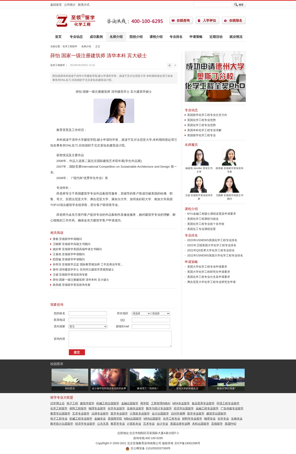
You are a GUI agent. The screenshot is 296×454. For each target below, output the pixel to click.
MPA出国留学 (152, 418)
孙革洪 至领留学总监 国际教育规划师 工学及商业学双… (88, 264)
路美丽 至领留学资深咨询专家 (72, 284)
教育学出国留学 (60, 413)
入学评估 (209, 20)
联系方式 (83, 4)
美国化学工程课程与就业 (203, 218)
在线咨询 (183, 20)
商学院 (144, 403)
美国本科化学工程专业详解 (204, 130)
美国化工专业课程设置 (201, 229)
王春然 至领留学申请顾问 (69, 254)
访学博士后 (57, 403)
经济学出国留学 (184, 408)
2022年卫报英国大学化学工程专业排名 (211, 245)
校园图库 (56, 364)
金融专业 (100, 418)
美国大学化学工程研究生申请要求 (208, 271)
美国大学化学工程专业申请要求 (207, 266)
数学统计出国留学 (61, 423)
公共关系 (103, 423)
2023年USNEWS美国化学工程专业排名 (212, 240)
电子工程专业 (58, 418)
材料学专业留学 (192, 418)
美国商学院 (115, 418)
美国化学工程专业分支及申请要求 (208, 276)
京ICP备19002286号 (187, 443)
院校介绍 (136, 36)
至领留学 (217, 423)
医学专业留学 (119, 413)
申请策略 (195, 36)
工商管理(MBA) (161, 403)
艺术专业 (149, 423)
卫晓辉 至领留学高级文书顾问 (72, 244)
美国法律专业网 (180, 423)
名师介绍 (116, 36)
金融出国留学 (129, 403)
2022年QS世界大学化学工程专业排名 (211, 250)
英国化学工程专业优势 (201, 120)
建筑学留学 (87, 403)
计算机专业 (134, 423)
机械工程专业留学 (80, 418)
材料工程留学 (78, 408)
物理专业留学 (97, 408)
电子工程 (72, 403)
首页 (58, 36)
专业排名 (176, 36)
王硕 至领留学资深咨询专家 (70, 274)
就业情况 (235, 36)
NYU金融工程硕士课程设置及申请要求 (211, 213)
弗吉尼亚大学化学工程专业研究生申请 (211, 282)
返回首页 (56, 4)
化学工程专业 (171, 418)
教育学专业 (118, 423)
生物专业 (236, 418)
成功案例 (96, 36)
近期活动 (215, 36)
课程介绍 (156, 36)
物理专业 (210, 418)
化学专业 (223, 418)
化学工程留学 (75, 20)
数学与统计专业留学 (159, 408)
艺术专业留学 (80, 413)
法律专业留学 (100, 413)
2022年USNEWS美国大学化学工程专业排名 (215, 255)
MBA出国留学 (133, 418)
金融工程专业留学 (207, 408)
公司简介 (70, 4)
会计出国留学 (160, 413)
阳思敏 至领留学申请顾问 (69, 259)
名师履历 (191, 144)
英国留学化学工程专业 (201, 135)
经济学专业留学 (85, 423)
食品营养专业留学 (203, 403)
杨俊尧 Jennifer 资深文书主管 (199, 168)
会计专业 (162, 423)
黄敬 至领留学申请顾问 (67, 239)
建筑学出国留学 (216, 413)
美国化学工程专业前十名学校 (205, 223)
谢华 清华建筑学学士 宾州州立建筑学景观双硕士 (83, 269)
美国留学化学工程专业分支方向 (207, 115)
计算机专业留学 (140, 413)
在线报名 (235, 20)
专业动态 (76, 36)
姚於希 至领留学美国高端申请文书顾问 (77, 249)
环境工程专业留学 (228, 403)
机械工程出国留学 (107, 403)
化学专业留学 (116, 408)
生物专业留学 (135, 408)
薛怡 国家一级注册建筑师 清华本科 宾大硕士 (81, 279)
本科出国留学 (200, 423)
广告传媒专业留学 (232, 408)
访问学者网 (178, 413)
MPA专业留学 (181, 403)
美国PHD (231, 423)
